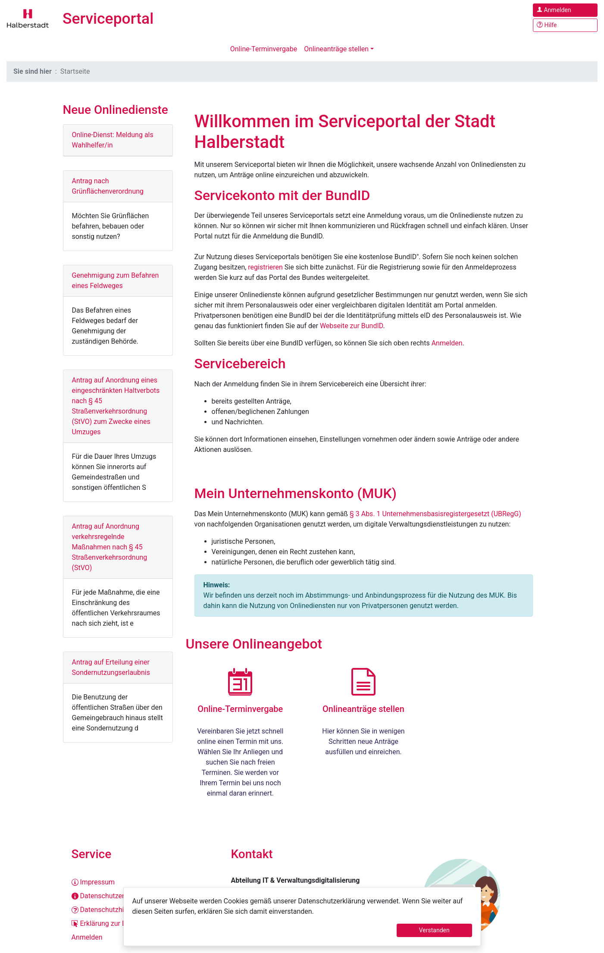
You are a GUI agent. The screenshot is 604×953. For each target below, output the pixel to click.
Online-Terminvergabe (263, 49)
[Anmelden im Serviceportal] (565, 10)
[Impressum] (143, 882)
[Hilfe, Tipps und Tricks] (565, 25)
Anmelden (447, 343)
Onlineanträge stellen (336, 49)
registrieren (265, 267)
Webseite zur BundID (351, 326)
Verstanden (434, 930)
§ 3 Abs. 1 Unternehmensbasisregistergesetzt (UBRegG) (435, 514)
